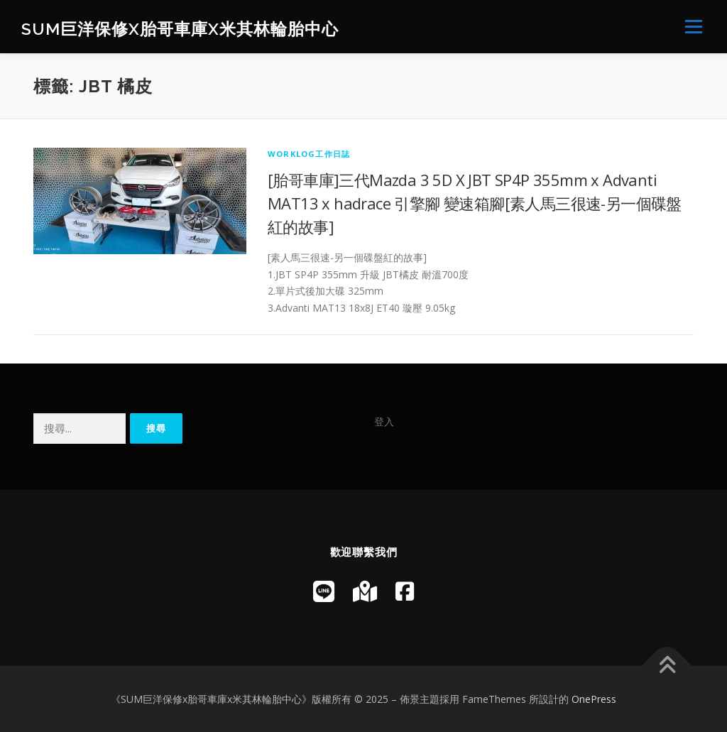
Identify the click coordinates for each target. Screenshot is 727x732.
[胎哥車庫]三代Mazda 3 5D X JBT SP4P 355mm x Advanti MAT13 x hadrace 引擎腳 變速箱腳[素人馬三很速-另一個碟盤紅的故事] (475, 203)
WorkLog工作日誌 (309, 153)
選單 (691, 26)
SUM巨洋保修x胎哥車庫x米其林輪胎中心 (180, 28)
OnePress (594, 699)
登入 (384, 421)
